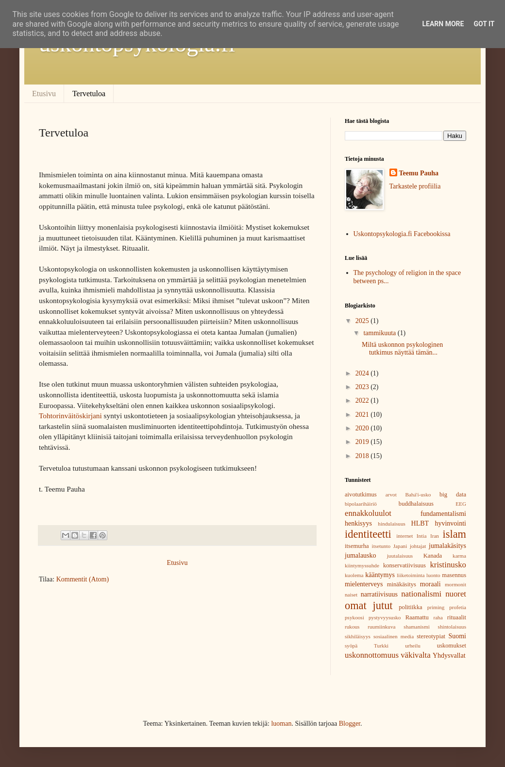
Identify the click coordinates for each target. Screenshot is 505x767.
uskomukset (451, 645)
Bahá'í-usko (418, 494)
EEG (460, 504)
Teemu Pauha (419, 173)
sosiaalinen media (393, 636)
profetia (457, 607)
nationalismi (421, 593)
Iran (434, 536)
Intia (422, 536)
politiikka (410, 607)
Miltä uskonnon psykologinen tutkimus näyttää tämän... (402, 349)
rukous (352, 627)
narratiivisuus (379, 594)
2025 (363, 320)
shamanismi (416, 627)
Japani (400, 546)
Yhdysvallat (449, 655)
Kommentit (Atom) (82, 579)
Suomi (457, 636)
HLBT (420, 523)
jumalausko (360, 555)
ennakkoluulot (368, 513)
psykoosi (354, 617)
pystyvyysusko (385, 617)
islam (455, 534)
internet (404, 536)
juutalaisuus (400, 556)
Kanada (432, 555)
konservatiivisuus (404, 565)
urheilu (413, 645)
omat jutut (369, 605)
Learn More (443, 24)
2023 (363, 387)
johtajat (418, 546)
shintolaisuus (452, 627)
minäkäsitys (401, 584)
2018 (363, 456)
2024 (363, 373)
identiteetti (368, 534)
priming (435, 607)
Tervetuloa (88, 93)
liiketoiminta (410, 575)
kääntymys (380, 575)
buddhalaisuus (416, 503)
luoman (281, 723)
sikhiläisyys (357, 636)
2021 (363, 414)
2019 (363, 441)
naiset (351, 594)
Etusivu (44, 93)
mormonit (455, 584)
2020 (363, 428)
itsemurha (357, 546)
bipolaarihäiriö (361, 504)
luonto (433, 575)
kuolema (354, 575)
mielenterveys (364, 584)
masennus (454, 575)
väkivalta (416, 655)
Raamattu (417, 617)
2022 (363, 400)
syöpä (351, 645)
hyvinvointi (450, 523)
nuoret (455, 593)
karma (459, 556)
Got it (483, 24)
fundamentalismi (443, 513)
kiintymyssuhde (362, 565)
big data (452, 494)
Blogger (349, 723)
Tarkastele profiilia (415, 186)
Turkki (381, 645)
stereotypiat (431, 636)
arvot (391, 494)
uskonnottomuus (372, 655)
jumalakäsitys (447, 545)
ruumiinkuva (381, 627)
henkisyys (358, 523)
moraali (430, 584)
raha (437, 617)
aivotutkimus (361, 494)
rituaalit (456, 617)
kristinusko (448, 564)
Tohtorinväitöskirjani (70, 415)
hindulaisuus (391, 524)
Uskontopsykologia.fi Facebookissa (402, 234)
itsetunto (381, 546)
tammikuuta (380, 333)
